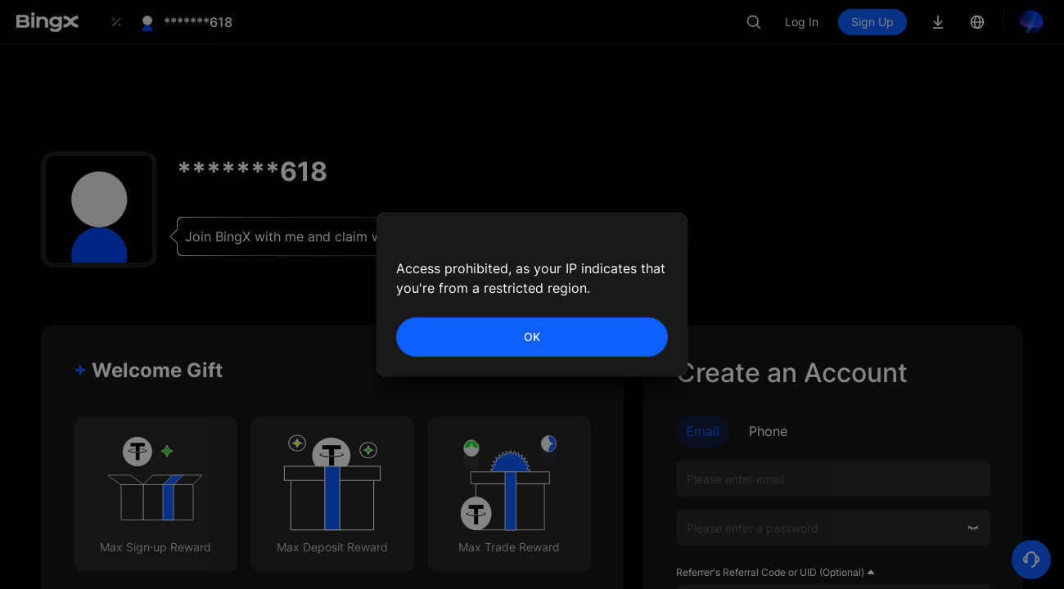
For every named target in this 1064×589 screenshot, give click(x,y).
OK (532, 337)
